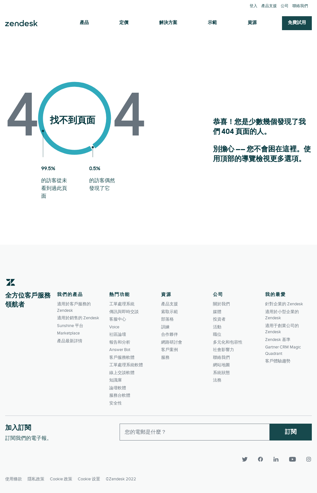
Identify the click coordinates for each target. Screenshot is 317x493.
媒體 (217, 311)
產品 (84, 22)
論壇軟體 (117, 388)
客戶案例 (169, 349)
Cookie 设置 (89, 478)
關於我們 (221, 304)
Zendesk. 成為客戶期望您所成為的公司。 (21, 23)
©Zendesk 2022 (121, 478)
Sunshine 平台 (70, 325)
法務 (217, 380)
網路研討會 (171, 342)
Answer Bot (119, 349)
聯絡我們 (300, 6)
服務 (165, 357)
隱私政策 (36, 478)
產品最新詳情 (69, 341)
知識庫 (115, 380)
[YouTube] (293, 459)
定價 (123, 22)
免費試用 (297, 22)
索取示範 (169, 311)
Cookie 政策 (61, 478)
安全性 (115, 403)
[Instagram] (306, 459)
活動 (217, 327)
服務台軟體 (119, 395)
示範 (212, 22)
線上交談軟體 (122, 372)
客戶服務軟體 (122, 357)
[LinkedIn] (277, 459)
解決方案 (168, 22)
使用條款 (13, 478)
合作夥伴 (169, 334)
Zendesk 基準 (277, 339)
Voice (114, 327)
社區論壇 (117, 334)
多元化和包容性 (227, 342)
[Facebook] (261, 459)
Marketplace (68, 333)
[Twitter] (245, 459)
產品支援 (269, 6)
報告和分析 (119, 342)
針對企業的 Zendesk (284, 304)
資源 (252, 22)
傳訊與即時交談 (124, 311)
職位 (217, 334)
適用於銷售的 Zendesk (78, 318)
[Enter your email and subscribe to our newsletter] (195, 432)
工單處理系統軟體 (126, 365)
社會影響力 (223, 349)
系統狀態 (221, 372)
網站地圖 (221, 365)
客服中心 (117, 319)
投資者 (219, 319)
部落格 (167, 319)
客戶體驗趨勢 (277, 361)
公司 (284, 6)
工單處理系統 (122, 304)
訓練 (165, 327)
